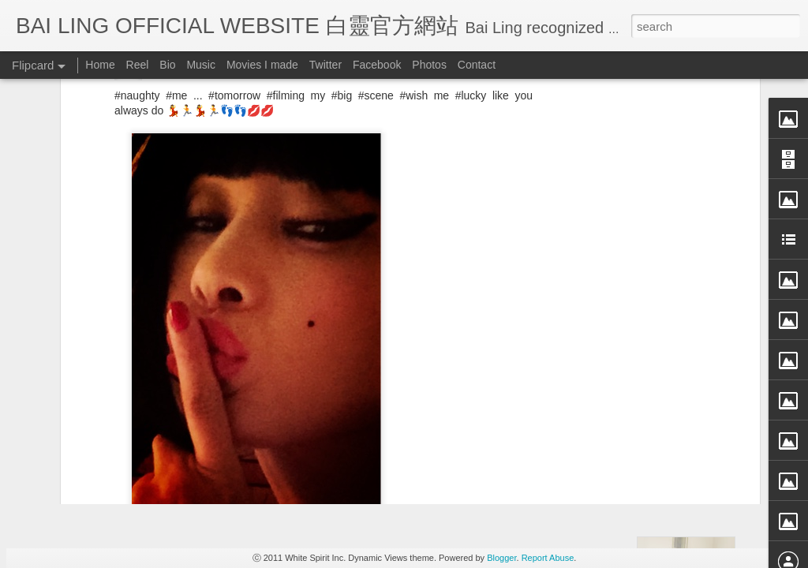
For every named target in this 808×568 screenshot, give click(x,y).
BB (384, 367)
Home (99, 64)
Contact (477, 64)
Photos (429, 64)
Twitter (325, 64)
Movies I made (262, 64)
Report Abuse (548, 557)
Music (200, 64)
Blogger (501, 557)
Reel (137, 64)
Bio (167, 64)
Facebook (377, 64)
